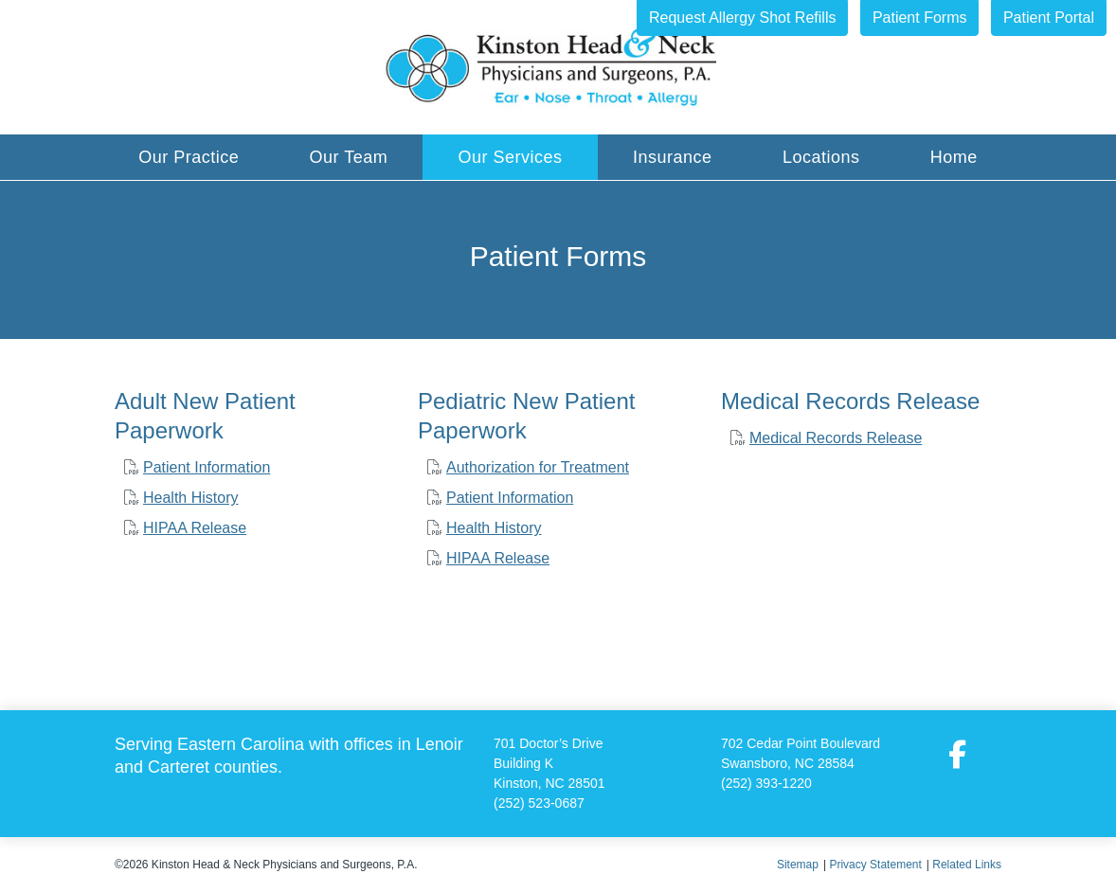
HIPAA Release (194, 528)
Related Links (966, 864)
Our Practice (188, 157)
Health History (190, 498)
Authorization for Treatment (537, 467)
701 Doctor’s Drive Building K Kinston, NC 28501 (549, 763)
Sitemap (798, 864)
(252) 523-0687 (539, 803)
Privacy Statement (875, 864)
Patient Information (206, 467)
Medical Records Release (835, 438)
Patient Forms (920, 17)
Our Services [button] (511, 157)
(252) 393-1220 (766, 783)
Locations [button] (821, 157)
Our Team (349, 157)
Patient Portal (1048, 17)
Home (954, 157)
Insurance (672, 157)
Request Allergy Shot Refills (742, 17)
